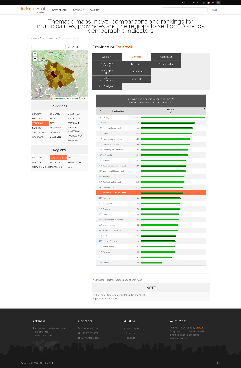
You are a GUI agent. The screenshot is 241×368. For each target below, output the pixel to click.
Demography (59, 10)
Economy (78, 10)
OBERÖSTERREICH (50, 38)
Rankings (95, 10)
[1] (173, 99)
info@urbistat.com (88, 337)
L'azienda (186, 2)
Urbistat (199, 327)
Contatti (195, 2)
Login (203, 2)
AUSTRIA (35, 38)
